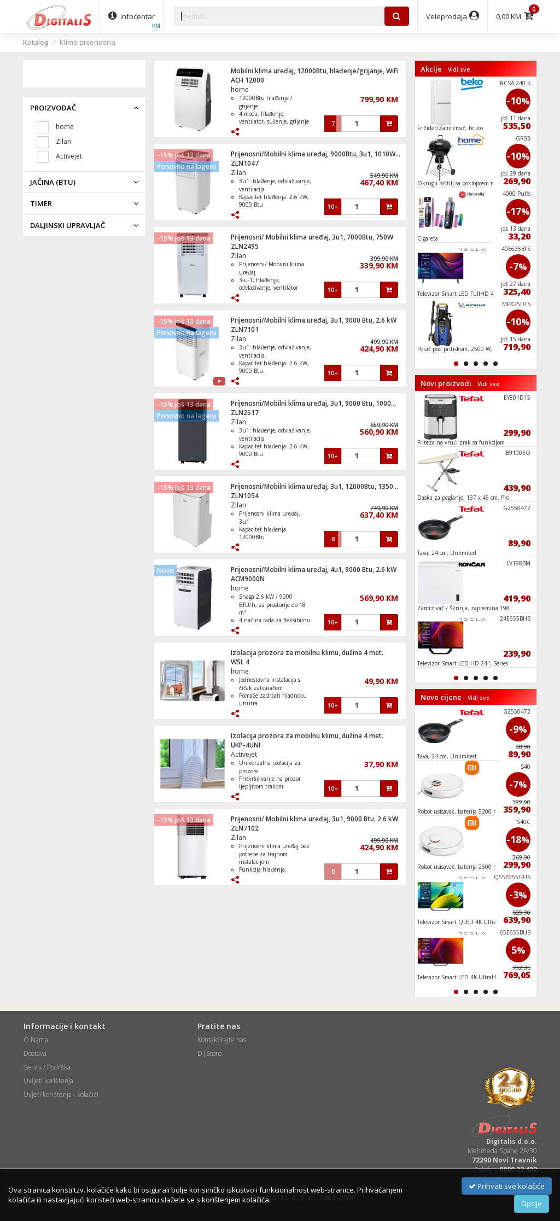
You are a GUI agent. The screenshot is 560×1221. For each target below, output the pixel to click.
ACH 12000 (247, 80)
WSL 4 (240, 662)
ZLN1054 (245, 495)
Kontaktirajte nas (221, 1039)
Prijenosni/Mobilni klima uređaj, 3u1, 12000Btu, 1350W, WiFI (323, 486)
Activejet (244, 754)
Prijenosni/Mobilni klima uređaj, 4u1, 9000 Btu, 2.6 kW (313, 569)
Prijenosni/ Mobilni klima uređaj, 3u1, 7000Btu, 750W (312, 237)
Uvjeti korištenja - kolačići (61, 1094)
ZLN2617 (245, 412)
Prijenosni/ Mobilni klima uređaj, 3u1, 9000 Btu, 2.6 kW (314, 818)
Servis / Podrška (47, 1067)
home (240, 89)
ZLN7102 (245, 828)
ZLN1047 (245, 163)
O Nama (36, 1039)
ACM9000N (248, 578)
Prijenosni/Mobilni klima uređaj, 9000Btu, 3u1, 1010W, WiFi (321, 154)
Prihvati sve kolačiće (507, 1186)
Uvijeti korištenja (48, 1080)
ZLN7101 (245, 329)
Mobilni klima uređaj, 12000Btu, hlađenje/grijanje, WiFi (315, 70)
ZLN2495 (245, 246)
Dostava (35, 1053)
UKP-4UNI (245, 745)
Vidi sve (459, 69)
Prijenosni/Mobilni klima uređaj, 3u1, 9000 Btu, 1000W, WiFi (322, 403)
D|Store (209, 1053)
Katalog (35, 42)
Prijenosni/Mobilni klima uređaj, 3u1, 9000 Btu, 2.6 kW (313, 320)
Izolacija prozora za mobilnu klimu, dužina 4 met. (307, 652)
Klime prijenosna (87, 42)
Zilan (238, 172)
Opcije (531, 1203)
